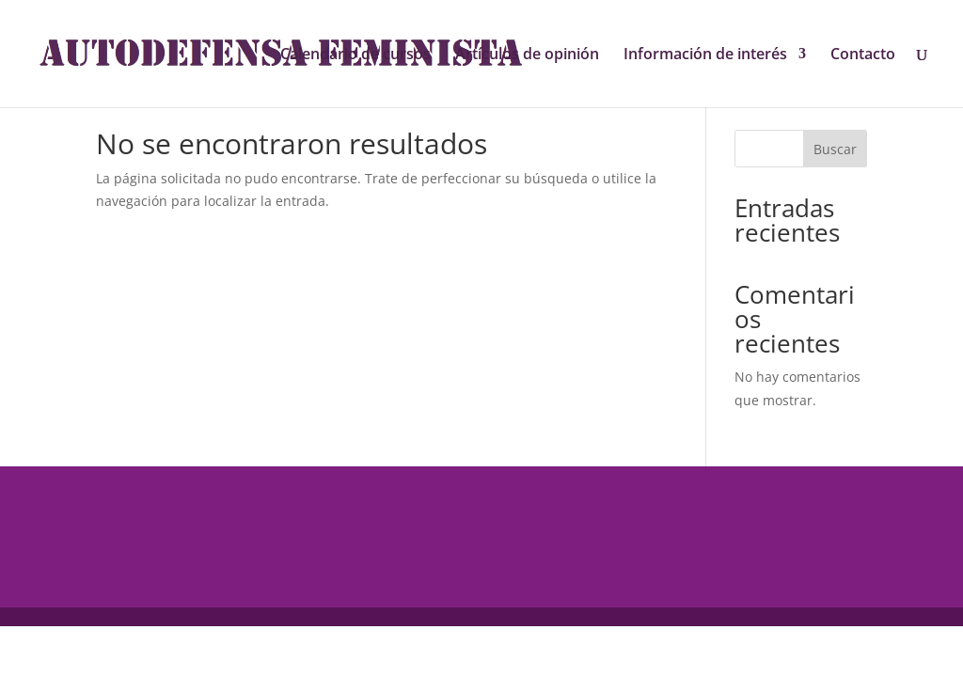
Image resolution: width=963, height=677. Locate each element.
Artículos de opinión (527, 55)
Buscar (835, 149)
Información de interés (705, 55)
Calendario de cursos (355, 55)
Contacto (862, 55)
